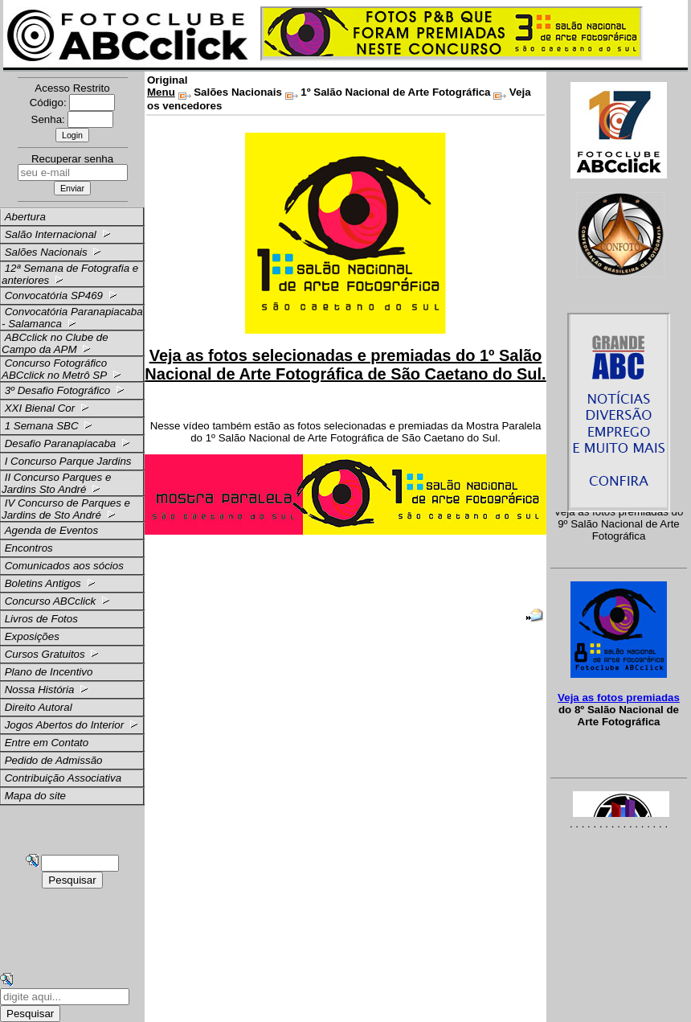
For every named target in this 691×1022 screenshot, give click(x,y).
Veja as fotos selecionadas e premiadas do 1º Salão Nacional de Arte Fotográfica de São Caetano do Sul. (345, 365)
